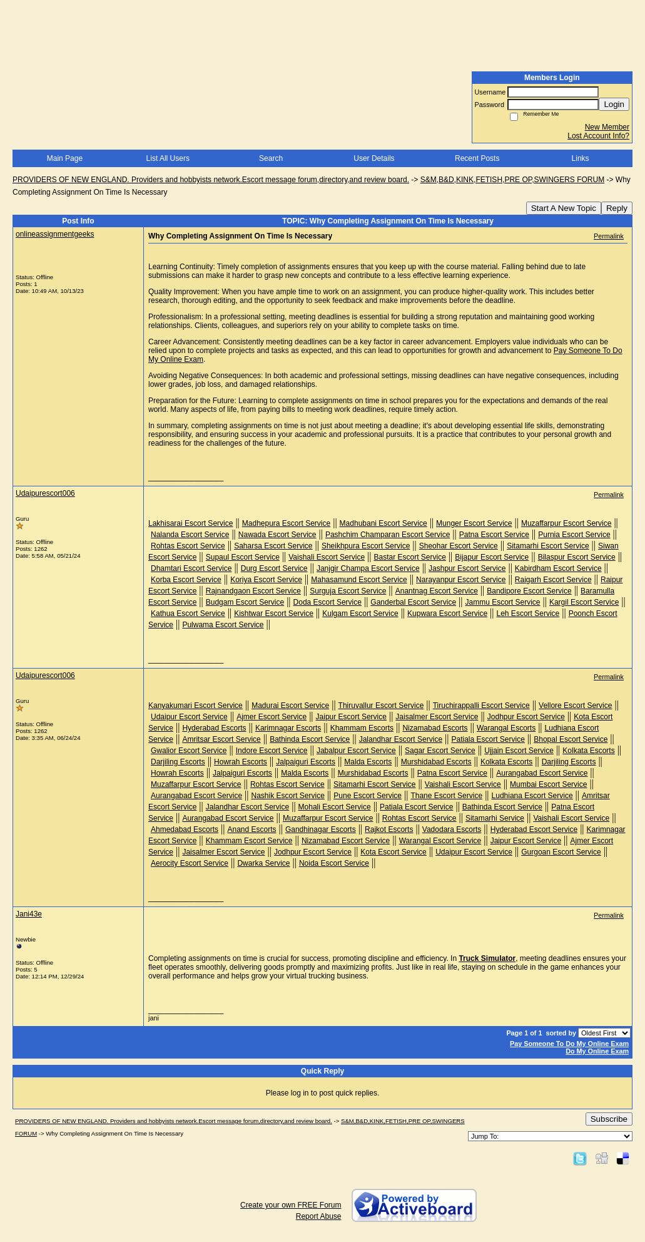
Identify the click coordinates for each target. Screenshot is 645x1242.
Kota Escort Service (393, 852)
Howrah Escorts (240, 761)
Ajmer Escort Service (271, 716)
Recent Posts (477, 158)
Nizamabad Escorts (434, 728)
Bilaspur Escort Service (577, 557)
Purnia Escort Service (574, 534)
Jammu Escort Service (503, 602)
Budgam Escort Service (245, 602)
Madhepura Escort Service (286, 523)
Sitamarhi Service (494, 818)
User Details (373, 158)
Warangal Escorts (506, 728)
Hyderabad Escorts (214, 728)
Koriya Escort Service (266, 579)
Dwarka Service (263, 863)
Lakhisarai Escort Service (190, 523)
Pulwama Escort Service (222, 624)
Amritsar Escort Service (221, 739)
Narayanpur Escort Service (460, 579)
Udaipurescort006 (45, 493)
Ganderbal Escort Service (413, 602)
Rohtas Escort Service (188, 545)
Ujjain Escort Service (519, 750)
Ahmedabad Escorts (184, 829)
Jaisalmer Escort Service (436, 716)
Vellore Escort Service (575, 705)
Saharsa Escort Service (273, 545)
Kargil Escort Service (584, 602)
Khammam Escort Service (249, 840)
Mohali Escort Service (334, 807)
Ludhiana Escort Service (532, 795)
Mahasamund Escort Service (359, 579)
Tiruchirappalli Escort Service (481, 705)
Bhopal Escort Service (570, 739)
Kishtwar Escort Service (273, 613)
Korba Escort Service (186, 579)
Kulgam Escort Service (360, 613)
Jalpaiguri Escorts (305, 761)
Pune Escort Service (367, 795)
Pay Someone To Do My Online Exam (569, 1043)
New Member (607, 127)
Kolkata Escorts (588, 750)
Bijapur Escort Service (492, 557)
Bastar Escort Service (409, 557)
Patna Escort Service (494, 534)
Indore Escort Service (272, 750)
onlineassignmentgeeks (55, 234)
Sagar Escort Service (440, 750)
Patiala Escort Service (487, 739)
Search (271, 158)
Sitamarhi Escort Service (548, 545)
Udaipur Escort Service (189, 716)
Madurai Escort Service (290, 705)
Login (614, 104)
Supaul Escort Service (243, 557)
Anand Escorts (251, 829)
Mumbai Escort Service (548, 784)
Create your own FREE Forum (290, 1205)
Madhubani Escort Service (383, 523)
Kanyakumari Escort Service (195, 705)
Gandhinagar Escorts (320, 829)
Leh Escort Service (528, 613)
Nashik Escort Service (288, 795)
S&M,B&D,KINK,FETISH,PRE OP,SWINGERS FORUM (512, 179)
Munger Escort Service (474, 523)
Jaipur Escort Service (351, 716)
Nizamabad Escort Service (346, 840)
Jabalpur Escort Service (356, 750)
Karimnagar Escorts (288, 728)
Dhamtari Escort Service (191, 568)
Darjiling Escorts (178, 761)
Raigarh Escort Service (553, 579)
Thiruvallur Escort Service (381, 705)
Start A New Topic (563, 208)
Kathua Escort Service (188, 613)
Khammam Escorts (362, 728)
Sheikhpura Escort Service (366, 545)
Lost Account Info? (598, 135)
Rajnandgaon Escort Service (253, 591)
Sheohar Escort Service (458, 545)
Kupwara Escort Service (447, 613)
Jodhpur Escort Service (526, 716)
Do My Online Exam (597, 1051)
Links (580, 158)
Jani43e (29, 914)
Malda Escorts (368, 761)
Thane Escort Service (446, 795)
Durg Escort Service (274, 568)
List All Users (168, 158)
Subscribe (609, 1119)
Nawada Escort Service (277, 534)
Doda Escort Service (327, 602)
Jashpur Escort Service (467, 568)
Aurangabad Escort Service (541, 773)
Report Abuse (319, 1216)
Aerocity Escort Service (189, 863)
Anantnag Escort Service (436, 591)
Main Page (65, 158)
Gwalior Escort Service (188, 750)
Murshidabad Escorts (436, 761)
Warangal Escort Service (440, 840)
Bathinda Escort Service (310, 739)
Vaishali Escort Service (326, 557)
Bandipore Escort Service (529, 591)
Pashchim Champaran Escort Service (387, 534)
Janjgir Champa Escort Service (368, 568)
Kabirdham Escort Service (558, 568)
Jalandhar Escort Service (400, 739)
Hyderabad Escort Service (533, 829)
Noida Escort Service (334, 863)
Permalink (609, 236)
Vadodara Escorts (452, 829)
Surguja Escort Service (348, 591)
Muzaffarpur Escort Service (566, 523)
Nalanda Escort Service (190, 534)
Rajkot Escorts (389, 829)
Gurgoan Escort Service (561, 852)
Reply (616, 208)
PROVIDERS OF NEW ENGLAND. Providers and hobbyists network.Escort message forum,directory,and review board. (211, 179)
